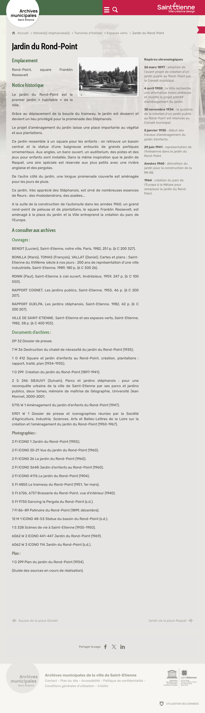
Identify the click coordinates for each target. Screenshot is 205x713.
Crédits (103, 686)
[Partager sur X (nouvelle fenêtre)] (114, 647)
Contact (51, 681)
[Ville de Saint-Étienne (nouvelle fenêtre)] (176, 7)
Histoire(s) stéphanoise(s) (51, 33)
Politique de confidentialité (123, 681)
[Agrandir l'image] (108, 77)
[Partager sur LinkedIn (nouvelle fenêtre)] (122, 647)
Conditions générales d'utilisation (69, 686)
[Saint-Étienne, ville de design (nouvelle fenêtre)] (180, 678)
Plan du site (69, 681)
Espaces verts (117, 33)
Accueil (23, 33)
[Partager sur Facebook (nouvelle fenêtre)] (105, 647)
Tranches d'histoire (88, 33)
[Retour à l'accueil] (22, 679)
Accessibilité (90, 681)
